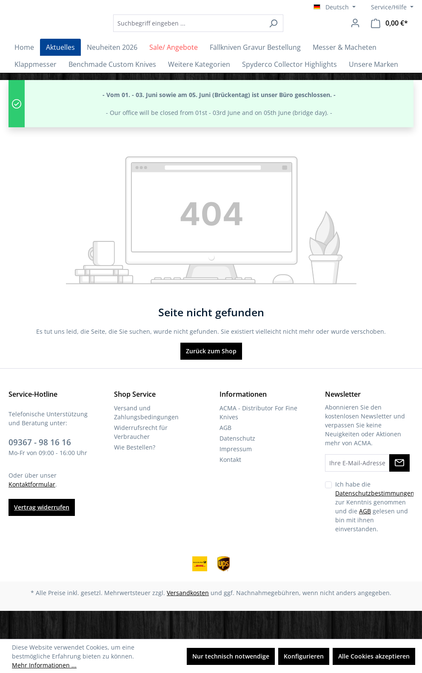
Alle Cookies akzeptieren (374, 656)
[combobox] (212, 37)
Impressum (236, 477)
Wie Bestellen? (134, 475)
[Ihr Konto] (355, 37)
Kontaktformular (32, 513)
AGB (225, 456)
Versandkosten (188, 621)
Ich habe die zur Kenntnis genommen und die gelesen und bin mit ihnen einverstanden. (374, 534)
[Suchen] (297, 37)
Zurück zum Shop (211, 379)
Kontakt (230, 488)
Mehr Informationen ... (44, 665)
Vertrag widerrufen (41, 536)
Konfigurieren (304, 656)
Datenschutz (237, 466)
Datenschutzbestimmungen (374, 521)
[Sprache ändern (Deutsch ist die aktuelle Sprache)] (335, 7)
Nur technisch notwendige (230, 656)
